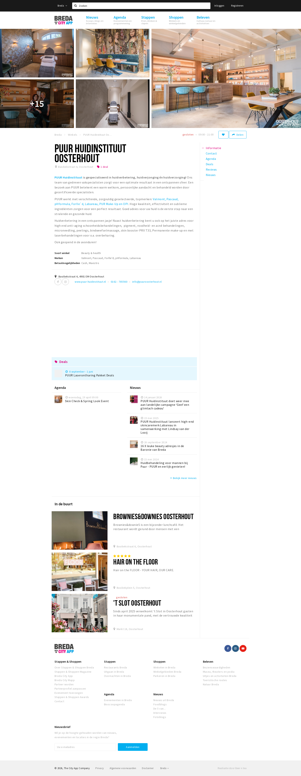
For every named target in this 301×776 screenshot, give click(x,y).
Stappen (110, 661)
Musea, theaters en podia (219, 671)
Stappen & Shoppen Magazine (73, 671)
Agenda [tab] (211, 159)
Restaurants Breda (115, 667)
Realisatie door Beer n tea (232, 768)
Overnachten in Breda (117, 676)
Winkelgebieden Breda (167, 671)
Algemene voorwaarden (123, 768)
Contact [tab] (211, 153)
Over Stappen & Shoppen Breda (74, 667)
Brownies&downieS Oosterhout (153, 516)
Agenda (109, 694)
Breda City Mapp (65, 680)
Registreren (237, 5)
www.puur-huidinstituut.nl (90, 281)
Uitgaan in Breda (114, 671)
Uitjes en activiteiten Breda (220, 676)
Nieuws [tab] (211, 175)
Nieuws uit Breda (163, 700)
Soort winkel (62, 253)
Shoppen (159, 661)
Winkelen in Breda (164, 667)
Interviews (159, 713)
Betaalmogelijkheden (67, 263)
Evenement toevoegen (69, 693)
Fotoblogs (159, 717)
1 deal (102, 166)
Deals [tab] (209, 164)
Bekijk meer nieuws (183, 478)
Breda (62, 5)
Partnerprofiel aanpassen (70, 688)
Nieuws (158, 694)
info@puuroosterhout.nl (147, 281)
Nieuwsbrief (62, 727)
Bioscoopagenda (114, 704)
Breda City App (64, 676)
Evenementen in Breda (118, 700)
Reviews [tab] (211, 169)
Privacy (99, 768)
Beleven (208, 661)
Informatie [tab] (213, 148)
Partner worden (64, 684)
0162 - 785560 (119, 281)
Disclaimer (148, 768)
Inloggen (219, 5)
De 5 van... (159, 708)
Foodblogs (160, 704)
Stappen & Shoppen (68, 661)
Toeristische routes (215, 680)
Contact (59, 701)
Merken (59, 258)
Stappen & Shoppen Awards (72, 697)
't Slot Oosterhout (137, 603)
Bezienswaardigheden (216, 667)
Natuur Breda (211, 684)
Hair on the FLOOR (135, 562)
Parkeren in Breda (164, 676)
